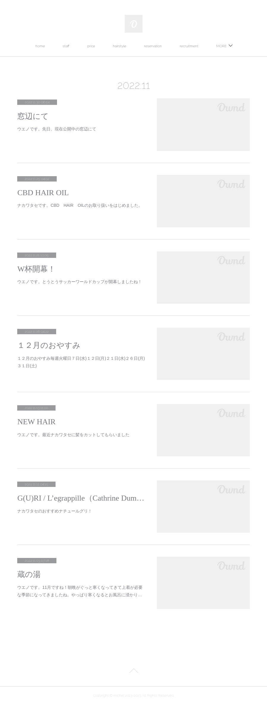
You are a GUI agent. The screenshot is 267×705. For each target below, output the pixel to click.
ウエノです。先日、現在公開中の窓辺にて (56, 129)
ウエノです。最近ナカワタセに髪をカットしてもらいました (73, 434)
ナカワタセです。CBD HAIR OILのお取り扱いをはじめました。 (80, 205)
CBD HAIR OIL (43, 192)
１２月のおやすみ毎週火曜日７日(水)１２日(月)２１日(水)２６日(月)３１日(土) (81, 362)
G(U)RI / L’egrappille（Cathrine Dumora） (81, 498)
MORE (221, 46)
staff (66, 46)
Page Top (133, 671)
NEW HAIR (36, 421)
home (40, 46)
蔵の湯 (29, 574)
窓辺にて (33, 116)
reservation (153, 46)
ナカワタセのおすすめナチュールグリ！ (54, 511)
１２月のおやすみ (48, 345)
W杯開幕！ (36, 269)
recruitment (189, 46)
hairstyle (119, 46)
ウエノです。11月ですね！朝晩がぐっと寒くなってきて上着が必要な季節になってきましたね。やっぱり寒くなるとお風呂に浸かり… (80, 591)
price (91, 46)
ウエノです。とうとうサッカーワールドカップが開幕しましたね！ (79, 281)
